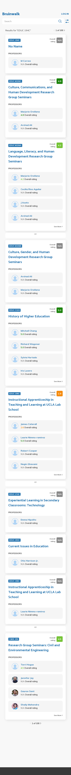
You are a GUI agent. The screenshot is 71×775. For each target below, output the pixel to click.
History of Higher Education (29, 316)
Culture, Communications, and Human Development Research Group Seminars (31, 92)
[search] (30, 21)
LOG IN (65, 14)
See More (58, 226)
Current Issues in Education (28, 546)
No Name (15, 46)
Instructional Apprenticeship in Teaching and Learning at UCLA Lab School (34, 404)
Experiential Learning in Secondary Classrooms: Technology (33, 503)
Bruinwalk (11, 14)
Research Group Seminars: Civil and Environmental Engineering (34, 648)
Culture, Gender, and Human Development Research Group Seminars (30, 257)
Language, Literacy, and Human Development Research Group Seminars (31, 156)
